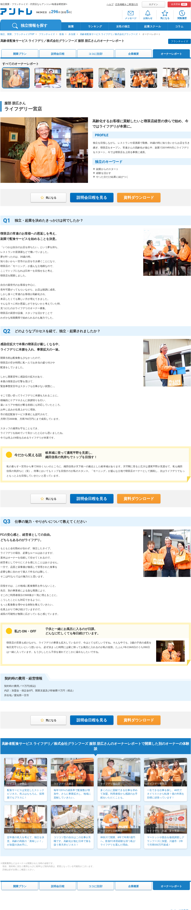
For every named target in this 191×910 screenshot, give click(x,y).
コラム (179, 26)
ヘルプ (110, 4)
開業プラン (19, 53)
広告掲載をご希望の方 (126, 4)
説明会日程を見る (92, 197)
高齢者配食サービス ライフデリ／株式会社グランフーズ (109, 34)
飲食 (61, 34)
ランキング (95, 26)
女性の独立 (123, 26)
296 (54, 11)
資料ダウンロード (139, 197)
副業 (71, 26)
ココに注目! (96, 53)
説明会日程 (57, 53)
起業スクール (152, 26)
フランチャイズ (47, 34)
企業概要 (133, 53)
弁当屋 (72, 34)
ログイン (153, 4)
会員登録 (179, 4)
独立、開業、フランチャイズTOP (17, 34)
